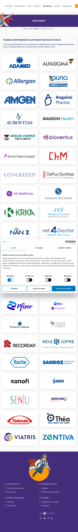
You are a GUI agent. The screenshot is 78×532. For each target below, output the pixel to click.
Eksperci (37, 6)
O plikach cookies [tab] (64, 248)
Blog (29, 6)
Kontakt (57, 6)
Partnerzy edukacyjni (50, 492)
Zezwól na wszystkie (63, 288)
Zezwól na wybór (39, 288)
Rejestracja (67, 6)
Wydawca (46, 506)
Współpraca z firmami (50, 502)
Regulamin (11, 492)
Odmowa (14, 288)
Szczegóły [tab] (39, 248)
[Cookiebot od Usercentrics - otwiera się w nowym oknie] (67, 241)
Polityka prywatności (15, 488)
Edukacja (8, 6)
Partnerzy (47, 6)
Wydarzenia (20, 6)
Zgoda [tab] (13, 248)
